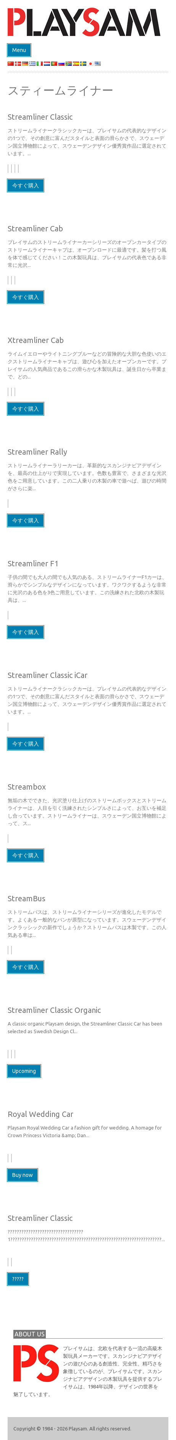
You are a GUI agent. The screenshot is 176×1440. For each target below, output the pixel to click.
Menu (19, 50)
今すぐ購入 (25, 185)
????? (18, 1279)
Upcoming (24, 1071)
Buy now (22, 1175)
